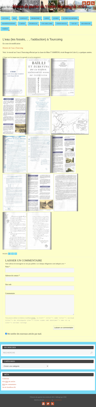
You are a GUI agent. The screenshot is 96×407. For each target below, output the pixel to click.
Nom (7, 267)
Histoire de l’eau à (13, 48)
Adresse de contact (12, 276)
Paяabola (48, 400)
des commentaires (9, 384)
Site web (8, 284)
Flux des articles (8, 382)
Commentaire (10, 293)
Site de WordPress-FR (9, 387)
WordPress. (57, 400)
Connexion (5, 379)
